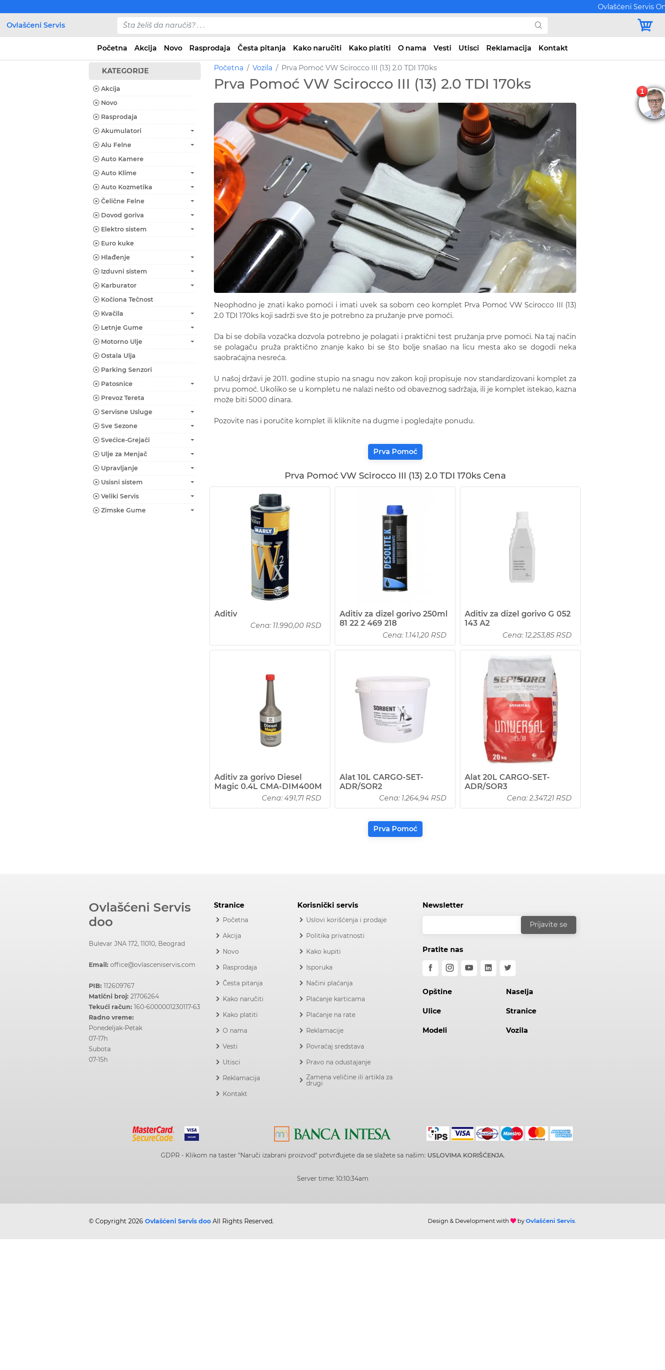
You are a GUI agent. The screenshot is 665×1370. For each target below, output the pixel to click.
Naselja (519, 992)
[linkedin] (488, 968)
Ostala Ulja (114, 356)
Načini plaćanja (329, 983)
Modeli (435, 1030)
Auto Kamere (118, 159)
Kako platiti (370, 48)
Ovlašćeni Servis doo (140, 915)
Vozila (262, 68)
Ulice (432, 1011)
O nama (412, 48)
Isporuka (319, 967)
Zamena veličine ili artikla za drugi (349, 1080)
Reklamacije (324, 1031)
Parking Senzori (122, 370)
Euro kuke (113, 243)
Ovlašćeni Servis (36, 25)
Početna (112, 48)
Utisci (469, 48)
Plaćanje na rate (330, 1015)
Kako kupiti (323, 951)
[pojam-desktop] (323, 25)
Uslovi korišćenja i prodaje (346, 920)
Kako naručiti (317, 48)
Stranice (521, 1011)
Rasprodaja (210, 48)
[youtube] (469, 968)
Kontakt (553, 48)
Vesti (443, 48)
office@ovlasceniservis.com (152, 965)
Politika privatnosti (335, 936)
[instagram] (450, 968)
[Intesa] (333, 1132)
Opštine (437, 992)
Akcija (145, 48)
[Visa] (188, 1132)
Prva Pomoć (395, 451)
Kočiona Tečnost (123, 299)
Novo (173, 48)
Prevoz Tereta (119, 398)
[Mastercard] (154, 1132)
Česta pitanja (262, 48)
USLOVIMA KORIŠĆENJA (465, 1155)
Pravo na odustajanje (338, 1062)
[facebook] (430, 968)
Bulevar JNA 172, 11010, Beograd (137, 944)
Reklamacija (508, 48)
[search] (538, 25)
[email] (477, 925)
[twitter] (508, 968)
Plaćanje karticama (335, 999)
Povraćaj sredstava (335, 1046)
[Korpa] (647, 25)
